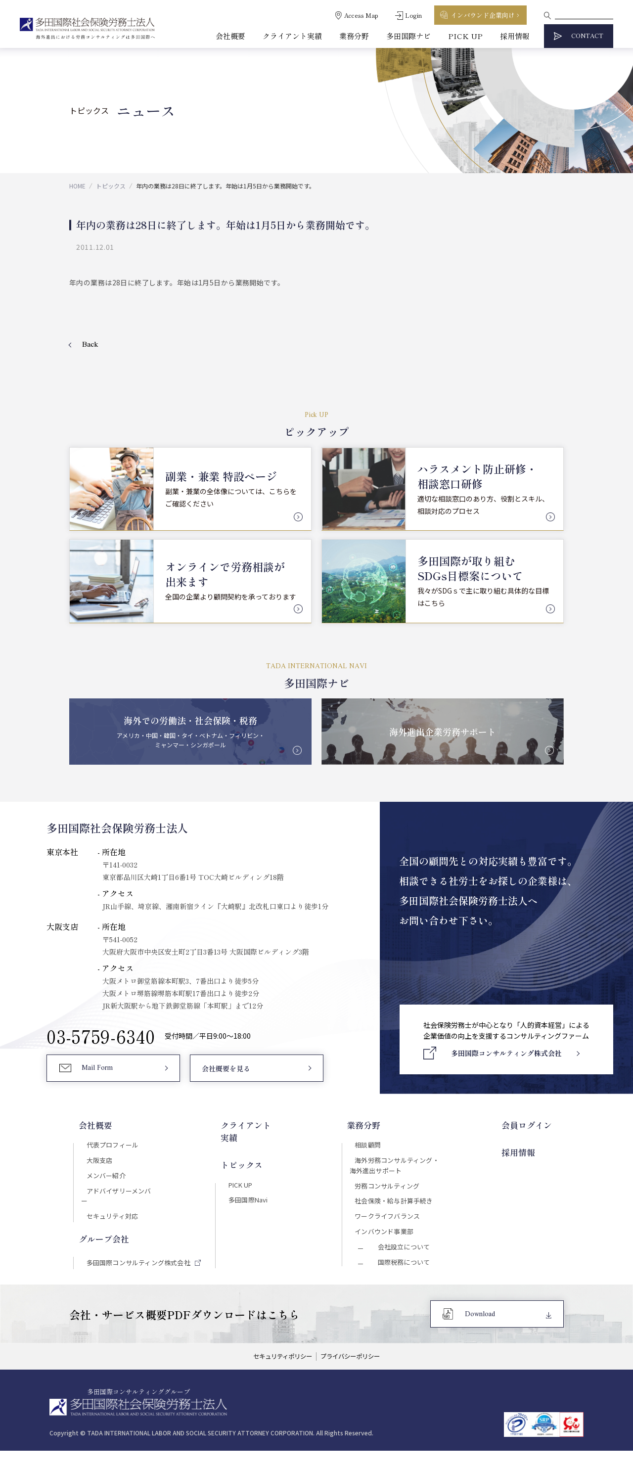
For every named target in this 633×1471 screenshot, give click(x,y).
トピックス (111, 186)
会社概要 (230, 36)
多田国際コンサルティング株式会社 (138, 1263)
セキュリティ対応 (109, 1215)
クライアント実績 (292, 36)
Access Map (361, 15)
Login (413, 15)
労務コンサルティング (394, 1193)
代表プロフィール (109, 1145)
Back (90, 344)
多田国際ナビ (408, 36)
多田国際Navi (249, 1186)
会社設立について (402, 1263)
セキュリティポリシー (278, 1377)
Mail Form (99, 1073)
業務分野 (354, 36)
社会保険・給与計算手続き (401, 1210)
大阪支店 (95, 1163)
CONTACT (587, 36)
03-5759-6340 (100, 1039)
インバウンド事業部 (391, 1245)
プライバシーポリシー (354, 1377)
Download (481, 1335)
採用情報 (515, 36)
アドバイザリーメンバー (120, 1198)
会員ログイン (537, 1125)
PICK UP (465, 36)
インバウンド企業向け (483, 15)
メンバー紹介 (102, 1181)
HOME (77, 186)
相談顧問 (373, 1145)
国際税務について (402, 1280)
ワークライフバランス (394, 1228)
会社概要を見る (225, 1073)
